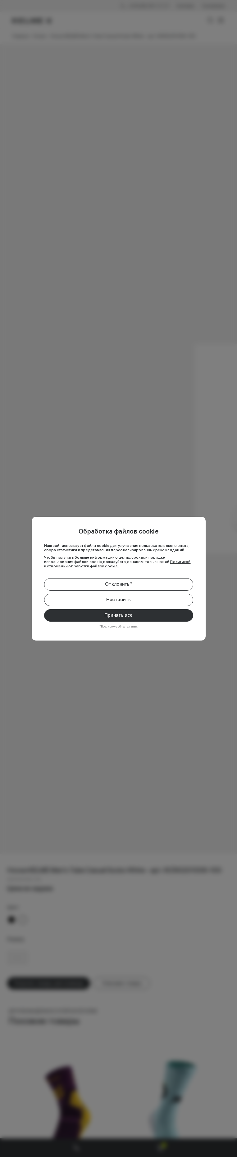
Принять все (118, 615)
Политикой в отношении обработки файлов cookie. (117, 564)
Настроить (118, 599)
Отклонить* (118, 584)
